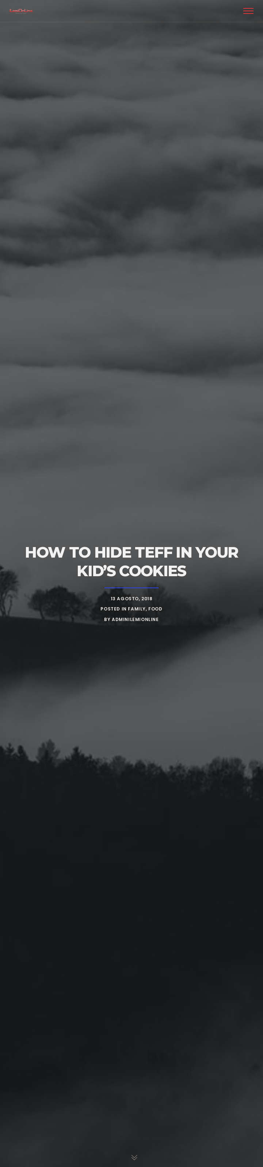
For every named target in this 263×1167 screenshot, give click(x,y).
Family (137, 609)
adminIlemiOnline (135, 619)
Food (155, 609)
